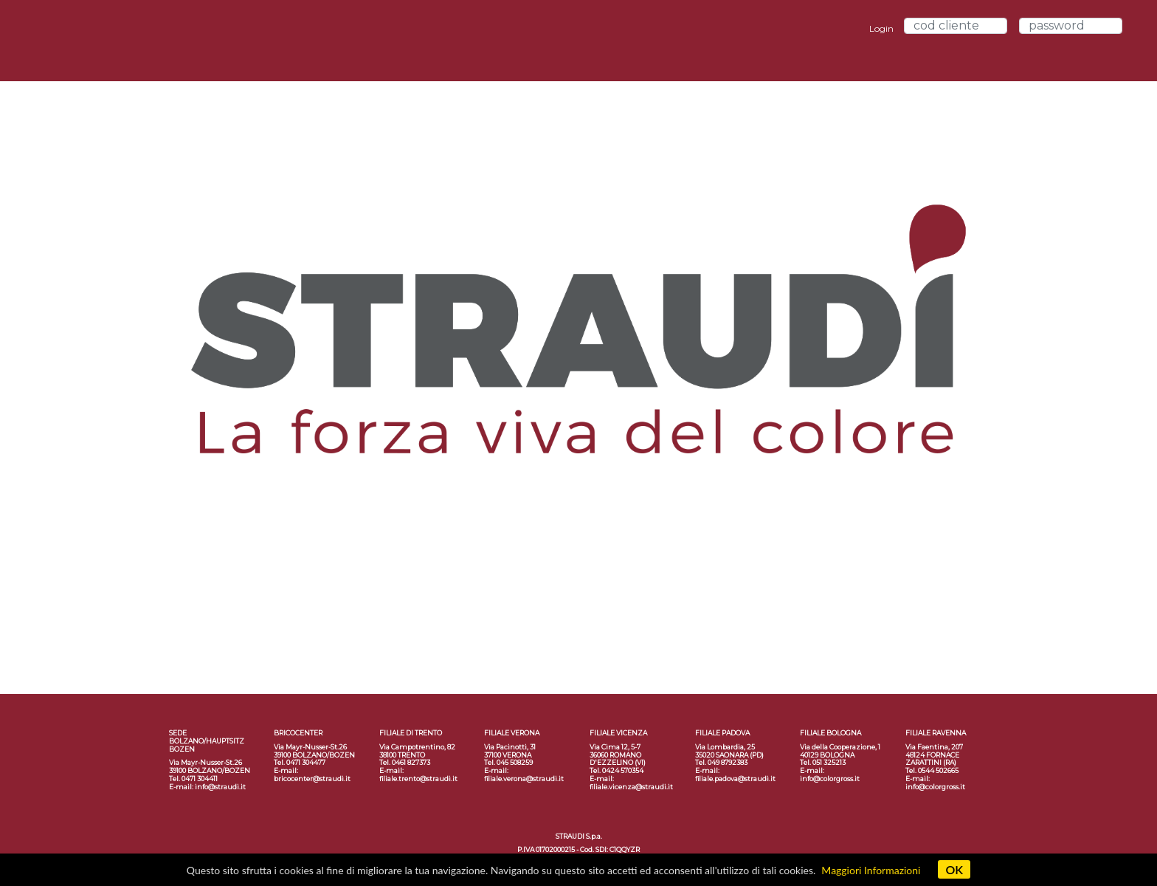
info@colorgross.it (830, 779)
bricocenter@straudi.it (312, 779)
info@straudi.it (220, 787)
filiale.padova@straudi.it (735, 779)
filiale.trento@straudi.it (418, 779)
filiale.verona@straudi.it (524, 779)
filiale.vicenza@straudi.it (631, 787)
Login (881, 28)
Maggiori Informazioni (870, 870)
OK (954, 869)
